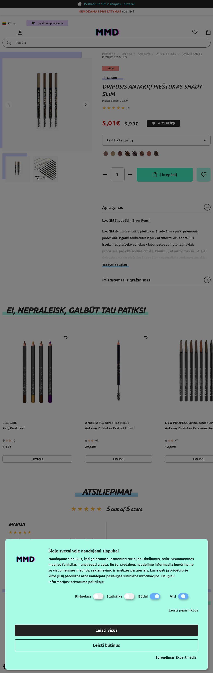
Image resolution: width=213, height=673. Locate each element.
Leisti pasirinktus (183, 610)
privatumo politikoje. (88, 582)
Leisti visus (106, 630)
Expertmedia (186, 657)
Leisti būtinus (106, 645)
